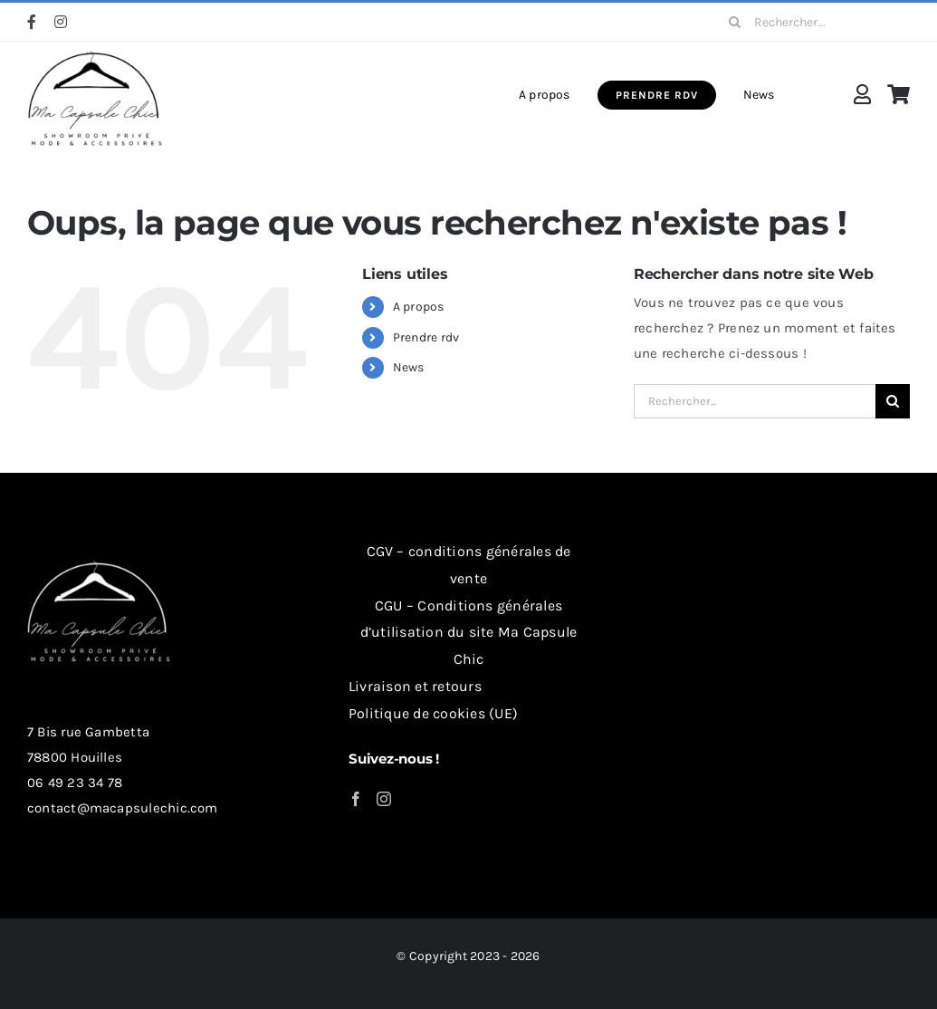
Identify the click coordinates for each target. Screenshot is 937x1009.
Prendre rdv (426, 337)
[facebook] (31, 21)
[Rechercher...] (812, 22)
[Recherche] (734, 22)
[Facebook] (356, 799)
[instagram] (60, 21)
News (409, 367)
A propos (419, 306)
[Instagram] (384, 799)
